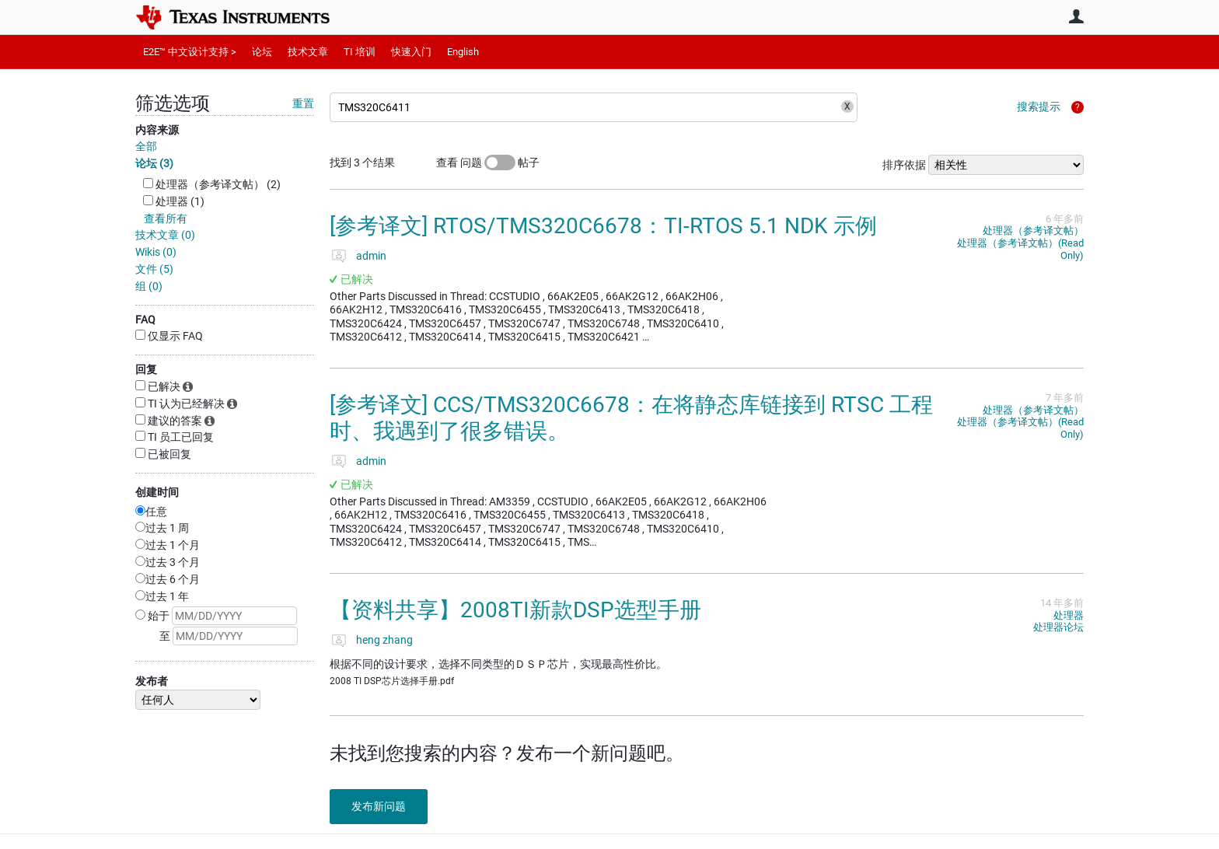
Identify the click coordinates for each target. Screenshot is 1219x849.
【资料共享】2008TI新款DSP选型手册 (515, 610)
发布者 (151, 681)
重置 (303, 103)
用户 (1076, 16)
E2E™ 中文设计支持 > (189, 52)
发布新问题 (380, 806)
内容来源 (157, 130)
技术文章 (308, 52)
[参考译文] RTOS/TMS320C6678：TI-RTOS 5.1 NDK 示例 (603, 226)
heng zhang (384, 640)
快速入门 (411, 52)
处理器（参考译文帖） (1033, 230)
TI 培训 (359, 52)
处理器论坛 (1058, 627)
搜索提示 (1038, 106)
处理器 (1068, 615)
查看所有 (165, 218)
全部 (146, 146)
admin (371, 256)
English (463, 52)
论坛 (262, 52)
